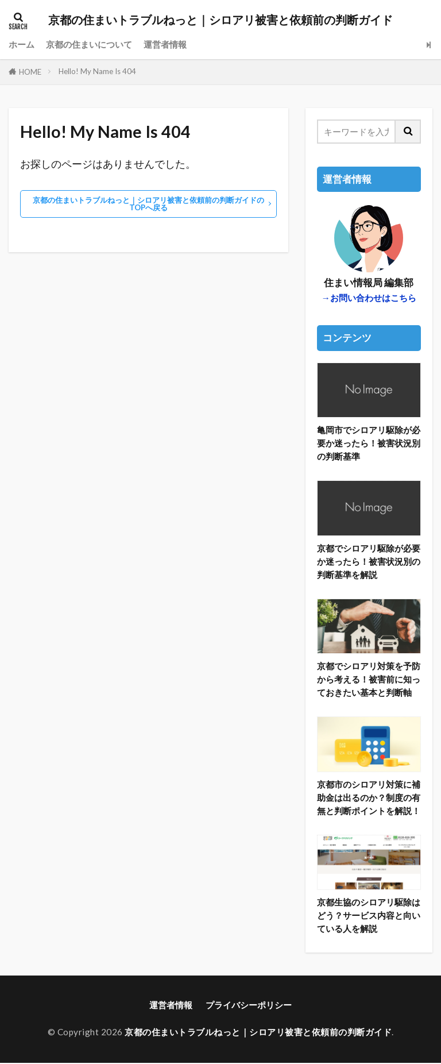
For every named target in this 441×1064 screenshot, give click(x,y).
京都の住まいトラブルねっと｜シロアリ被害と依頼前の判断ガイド (220, 20)
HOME (30, 71)
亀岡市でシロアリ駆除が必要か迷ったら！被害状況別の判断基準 (368, 443)
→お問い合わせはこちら (369, 297)
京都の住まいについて (89, 44)
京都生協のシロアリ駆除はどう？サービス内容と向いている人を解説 (368, 915)
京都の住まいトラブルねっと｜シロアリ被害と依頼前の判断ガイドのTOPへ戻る (148, 203)
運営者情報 (165, 44)
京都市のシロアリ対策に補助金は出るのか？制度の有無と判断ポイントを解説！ (368, 797)
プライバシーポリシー (249, 1005)
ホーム (21, 44)
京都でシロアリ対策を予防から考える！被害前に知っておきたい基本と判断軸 (368, 679)
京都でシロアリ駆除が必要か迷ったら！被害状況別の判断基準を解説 (368, 561)
